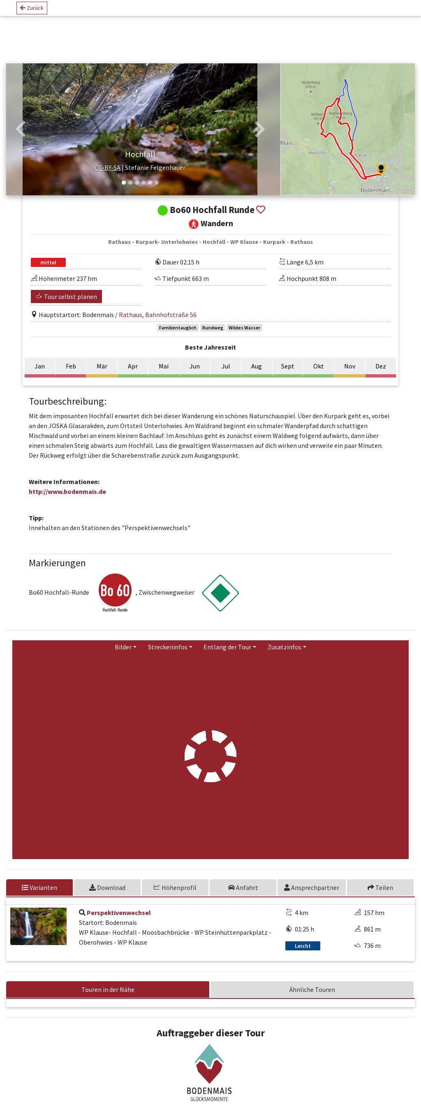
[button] (21, 133)
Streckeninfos (167, 654)
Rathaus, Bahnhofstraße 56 (158, 322)
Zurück (32, 11)
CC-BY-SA (107, 175)
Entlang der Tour (227, 654)
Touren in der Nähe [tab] (107, 997)
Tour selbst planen (66, 304)
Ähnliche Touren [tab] (312, 997)
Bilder (123, 654)
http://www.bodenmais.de (67, 499)
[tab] (108, 895)
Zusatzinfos (284, 654)
